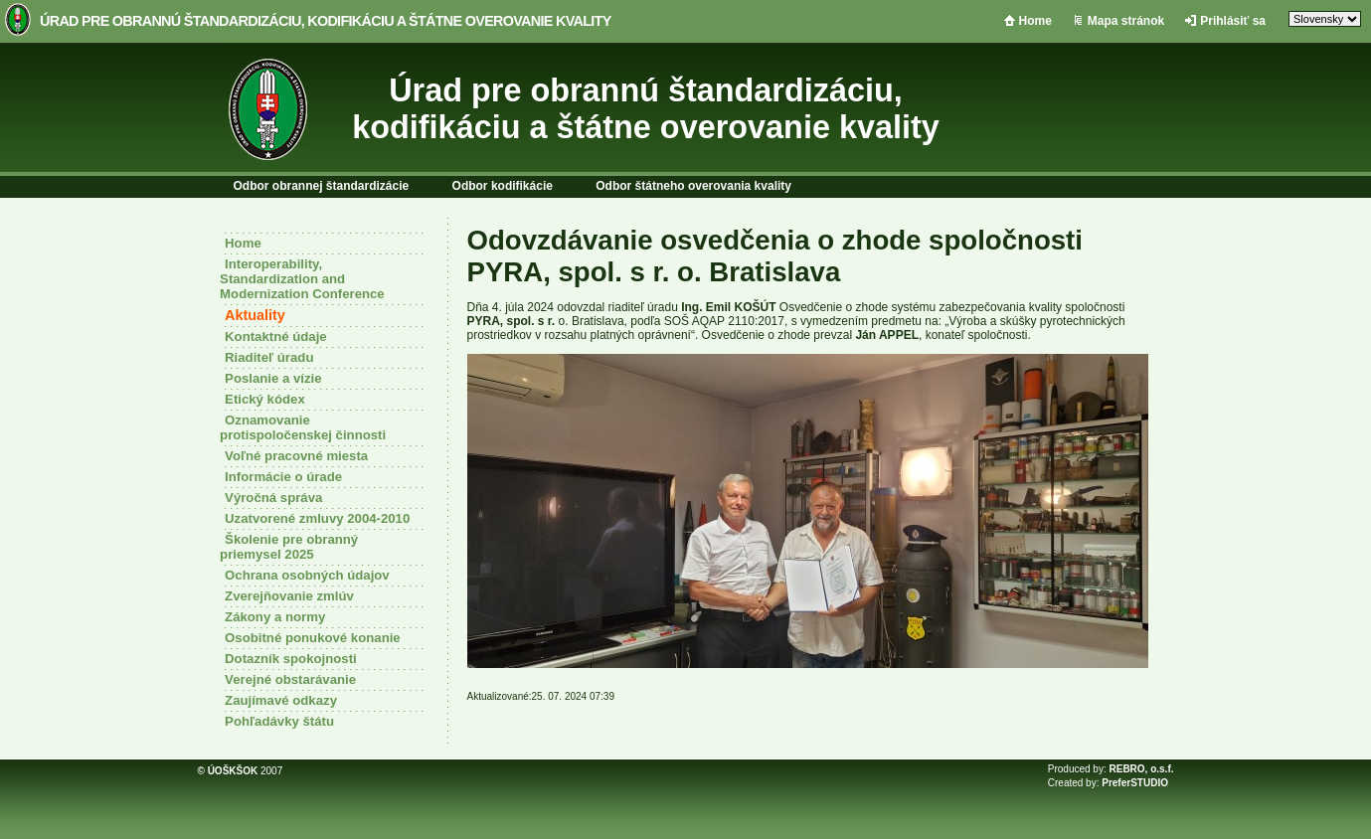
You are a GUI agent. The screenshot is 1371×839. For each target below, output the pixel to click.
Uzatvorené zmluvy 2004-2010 (317, 518)
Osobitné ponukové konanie (313, 637)
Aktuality (255, 315)
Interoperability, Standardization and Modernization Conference (302, 278)
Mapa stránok (1126, 21)
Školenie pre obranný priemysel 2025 (289, 547)
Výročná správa (273, 497)
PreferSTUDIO (1135, 782)
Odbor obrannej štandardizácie (322, 186)
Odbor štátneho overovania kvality (693, 186)
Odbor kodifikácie (502, 186)
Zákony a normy (275, 616)
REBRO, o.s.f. (1141, 768)
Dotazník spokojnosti (291, 658)
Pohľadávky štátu (279, 721)
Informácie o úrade (283, 476)
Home (1035, 21)
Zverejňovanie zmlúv (289, 595)
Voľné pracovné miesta (296, 455)
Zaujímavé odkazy (281, 700)
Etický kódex (265, 399)
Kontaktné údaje (276, 336)
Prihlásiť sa (1233, 21)
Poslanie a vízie (273, 378)
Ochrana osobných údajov (307, 575)
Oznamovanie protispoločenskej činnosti (303, 427)
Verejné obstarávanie (290, 679)
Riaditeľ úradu (269, 357)
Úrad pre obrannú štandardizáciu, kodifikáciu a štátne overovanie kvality (325, 21)
